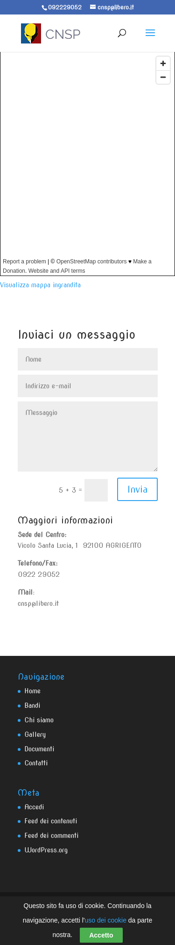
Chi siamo (39, 720)
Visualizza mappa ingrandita (40, 285)
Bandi (32, 705)
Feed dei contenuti (50, 821)
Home (32, 691)
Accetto (101, 935)
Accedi (34, 807)
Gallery (35, 734)
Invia (137, 489)
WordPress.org (46, 850)
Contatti (36, 763)
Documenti (39, 749)
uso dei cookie (105, 920)
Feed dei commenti (51, 835)
